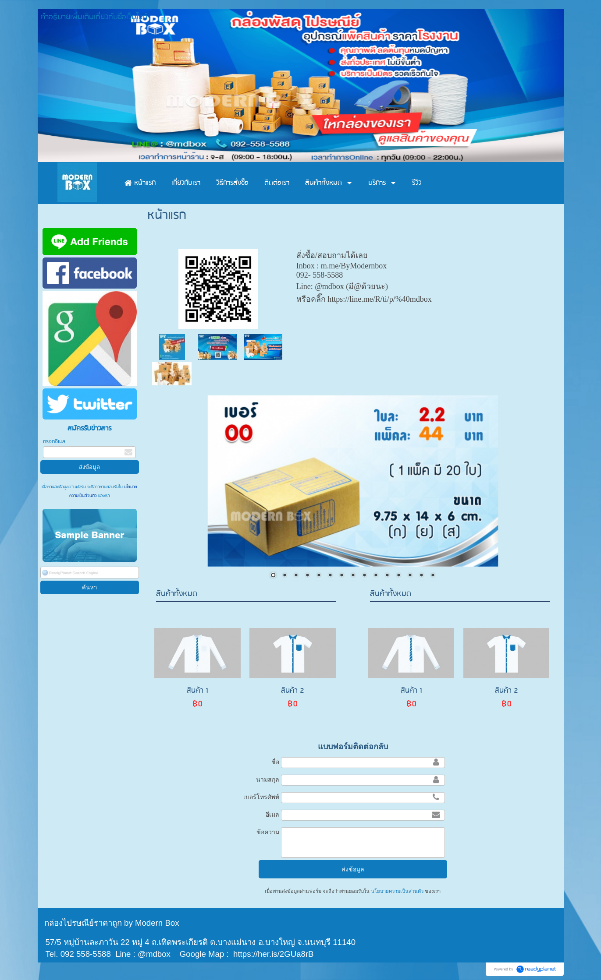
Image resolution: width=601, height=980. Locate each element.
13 (410, 576)
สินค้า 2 (292, 691)
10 (376, 576)
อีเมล (272, 814)
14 (421, 576)
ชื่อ (275, 761)
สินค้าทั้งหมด (176, 594)
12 (398, 576)
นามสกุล (267, 779)
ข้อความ (267, 831)
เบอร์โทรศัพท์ (261, 796)
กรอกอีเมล (54, 441)
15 (432, 576)
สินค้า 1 (197, 691)
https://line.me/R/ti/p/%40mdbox (379, 299)
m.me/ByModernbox (354, 265)
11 (387, 576)
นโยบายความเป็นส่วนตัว (397, 891)
